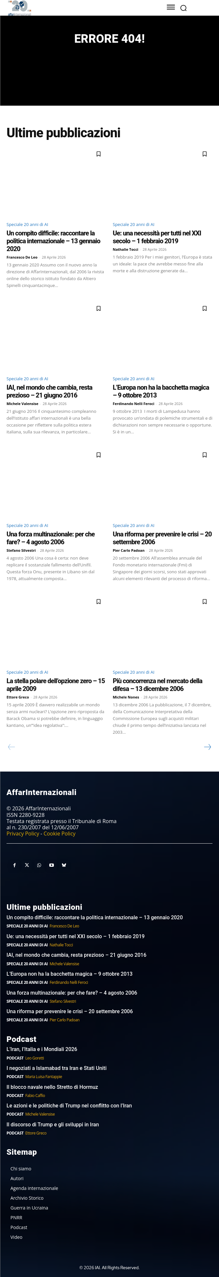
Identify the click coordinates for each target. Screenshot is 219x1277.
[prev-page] (12, 747)
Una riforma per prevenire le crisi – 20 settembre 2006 (70, 1011)
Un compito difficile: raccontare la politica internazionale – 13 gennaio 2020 (53, 241)
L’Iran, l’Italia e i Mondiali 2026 (42, 1049)
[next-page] (207, 747)
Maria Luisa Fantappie (43, 1076)
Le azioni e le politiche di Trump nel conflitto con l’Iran (69, 1106)
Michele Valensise (23, 403)
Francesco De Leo (22, 257)
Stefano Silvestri (21, 550)
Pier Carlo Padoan (129, 550)
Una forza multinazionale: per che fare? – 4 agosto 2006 (51, 538)
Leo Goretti (34, 1058)
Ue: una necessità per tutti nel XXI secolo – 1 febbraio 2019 (157, 237)
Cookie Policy (59, 833)
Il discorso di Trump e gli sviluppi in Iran (53, 1124)
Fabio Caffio (35, 1095)
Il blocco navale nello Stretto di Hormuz (52, 1087)
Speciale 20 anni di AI (27, 224)
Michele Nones (126, 697)
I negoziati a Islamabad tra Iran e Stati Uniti (57, 1068)
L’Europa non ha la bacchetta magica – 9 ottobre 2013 (70, 974)
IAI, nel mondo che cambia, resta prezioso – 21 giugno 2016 (49, 391)
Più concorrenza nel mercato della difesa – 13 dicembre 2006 (157, 685)
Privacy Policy (23, 833)
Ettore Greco (18, 697)
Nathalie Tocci (125, 249)
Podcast (15, 1058)
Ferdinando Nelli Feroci (133, 403)
